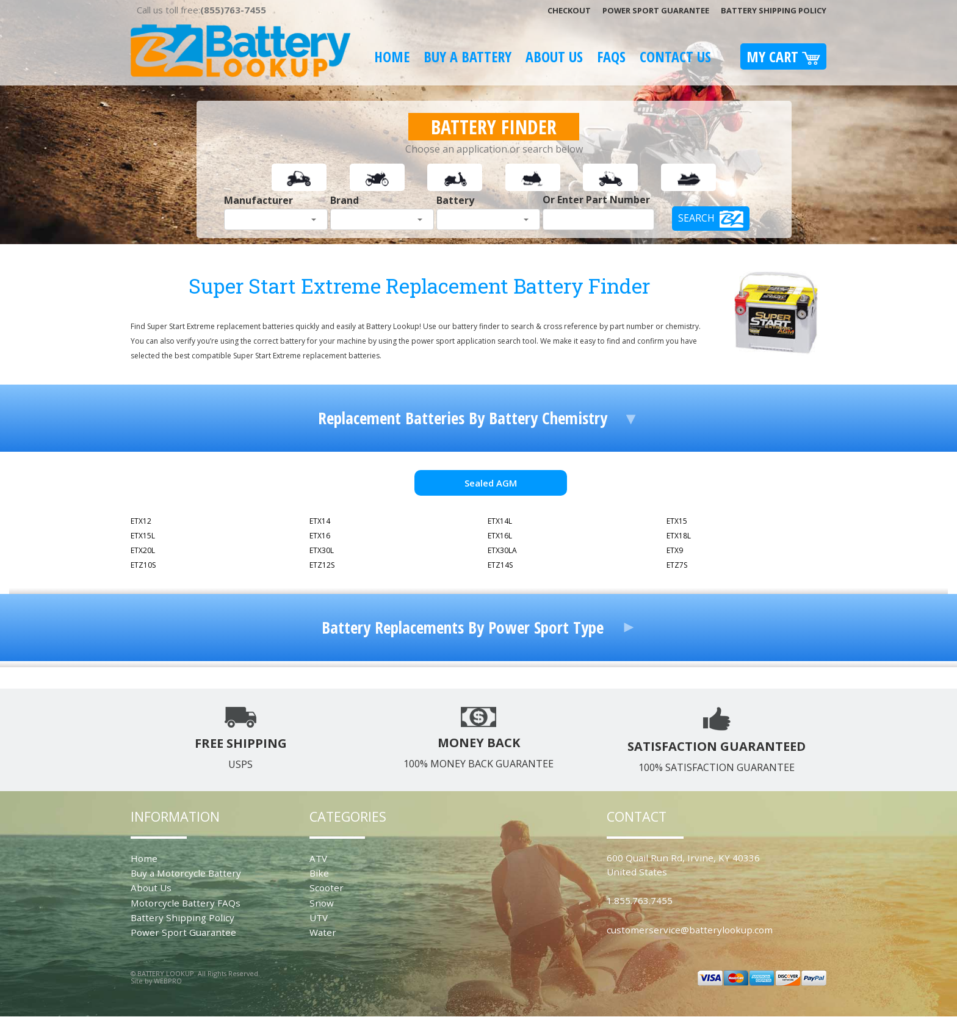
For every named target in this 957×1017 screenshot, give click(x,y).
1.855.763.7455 (640, 900)
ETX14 (319, 521)
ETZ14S (500, 565)
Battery (455, 200)
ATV (318, 858)
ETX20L (143, 550)
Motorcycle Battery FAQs (185, 903)
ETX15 (676, 521)
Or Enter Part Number (596, 199)
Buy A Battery (467, 56)
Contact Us (675, 56)
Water (322, 932)
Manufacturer (258, 200)
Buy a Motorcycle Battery (186, 873)
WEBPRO (168, 980)
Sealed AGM (490, 483)
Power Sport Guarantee (655, 10)
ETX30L (321, 550)
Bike (319, 873)
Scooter (326, 887)
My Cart (783, 56)
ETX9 (674, 550)
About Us (554, 56)
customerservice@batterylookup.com (690, 930)
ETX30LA (502, 550)
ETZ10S (143, 565)
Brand (344, 200)
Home (392, 56)
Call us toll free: (201, 10)
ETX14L (500, 521)
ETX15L (143, 535)
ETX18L (678, 535)
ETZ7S (676, 565)
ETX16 (319, 535)
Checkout (569, 10)
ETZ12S (321, 565)
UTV (318, 917)
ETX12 (141, 521)
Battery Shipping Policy (773, 10)
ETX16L (500, 535)
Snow (321, 903)
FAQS (611, 56)
